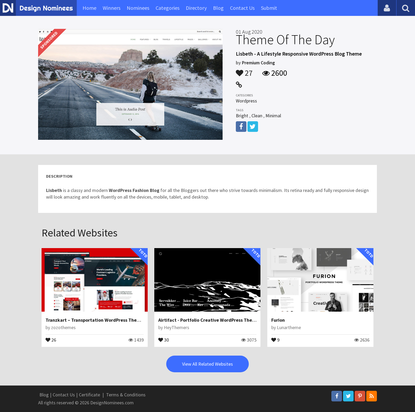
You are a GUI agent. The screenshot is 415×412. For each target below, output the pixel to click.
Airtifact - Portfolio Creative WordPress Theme (208, 320)
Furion (278, 320)
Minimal (273, 116)
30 (163, 339)
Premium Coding (258, 63)
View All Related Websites (207, 364)
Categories (167, 8)
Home (89, 8)
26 (51, 339)
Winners (111, 8)
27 (244, 70)
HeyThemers (176, 327)
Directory (196, 8)
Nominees (138, 8)
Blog (218, 8)
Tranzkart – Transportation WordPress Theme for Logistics (108, 320)
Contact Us (242, 8)
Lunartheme (289, 327)
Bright (242, 116)
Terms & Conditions (126, 395)
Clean (256, 116)
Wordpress (246, 101)
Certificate (89, 395)
